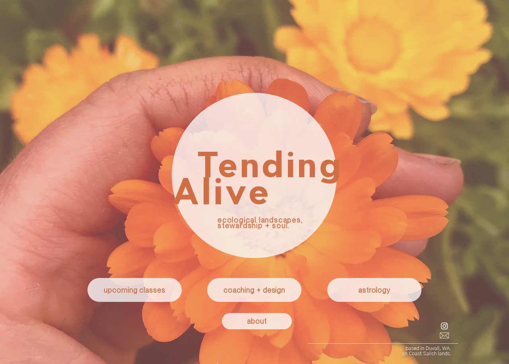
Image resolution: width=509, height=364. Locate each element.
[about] (257, 321)
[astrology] (374, 290)
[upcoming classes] (134, 290)
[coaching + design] (254, 290)
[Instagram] (444, 326)
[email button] (444, 335)
